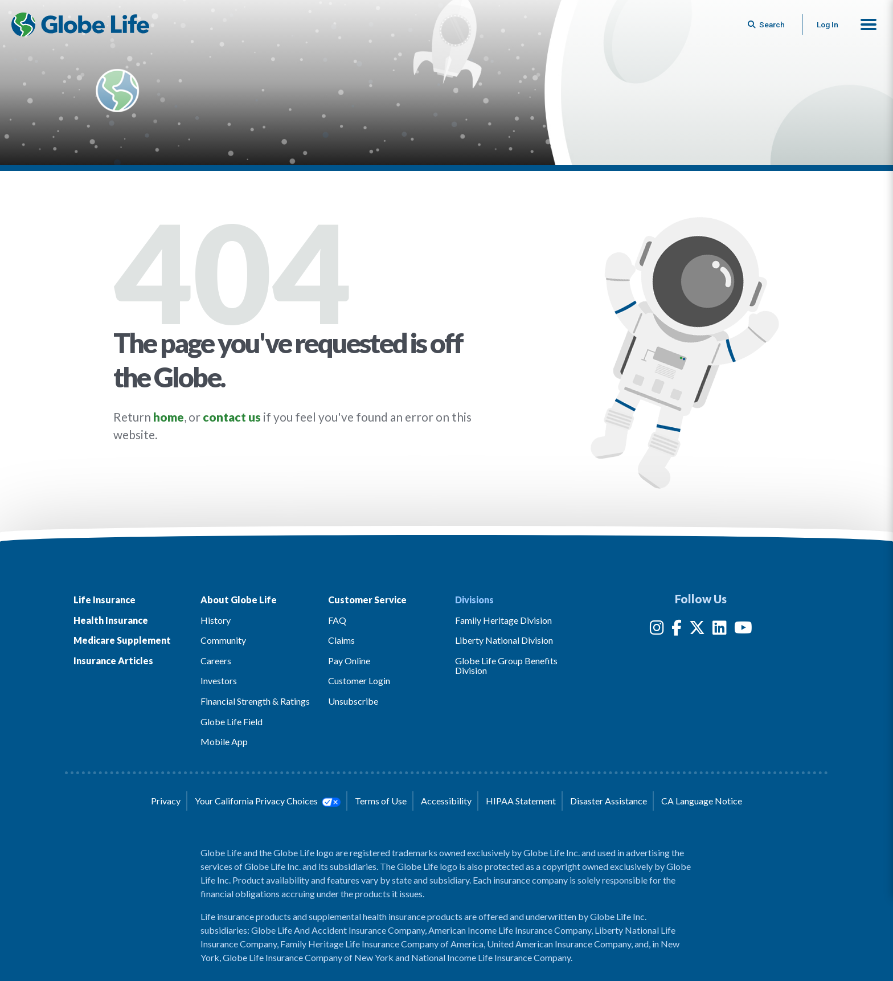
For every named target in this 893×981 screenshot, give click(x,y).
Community (223, 640)
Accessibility (446, 800)
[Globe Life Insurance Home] (80, 24)
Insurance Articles (113, 660)
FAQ (337, 620)
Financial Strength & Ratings (255, 701)
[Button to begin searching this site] (767, 24)
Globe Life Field (231, 721)
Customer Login (359, 680)
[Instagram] (657, 629)
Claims (341, 640)
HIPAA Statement (521, 800)
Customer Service (367, 599)
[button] (868, 24)
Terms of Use (381, 800)
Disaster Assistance (608, 800)
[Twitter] (697, 629)
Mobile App (224, 741)
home (168, 417)
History (215, 620)
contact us (232, 417)
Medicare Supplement (122, 640)
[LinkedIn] (719, 629)
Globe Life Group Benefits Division (506, 665)
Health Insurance (110, 620)
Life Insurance (104, 599)
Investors (218, 680)
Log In (827, 24)
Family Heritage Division (503, 620)
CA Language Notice (701, 800)
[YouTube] (743, 629)
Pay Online (349, 660)
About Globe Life (238, 599)
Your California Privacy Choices (268, 801)
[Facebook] (676, 629)
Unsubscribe (353, 701)
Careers (215, 660)
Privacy (166, 800)
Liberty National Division (504, 640)
